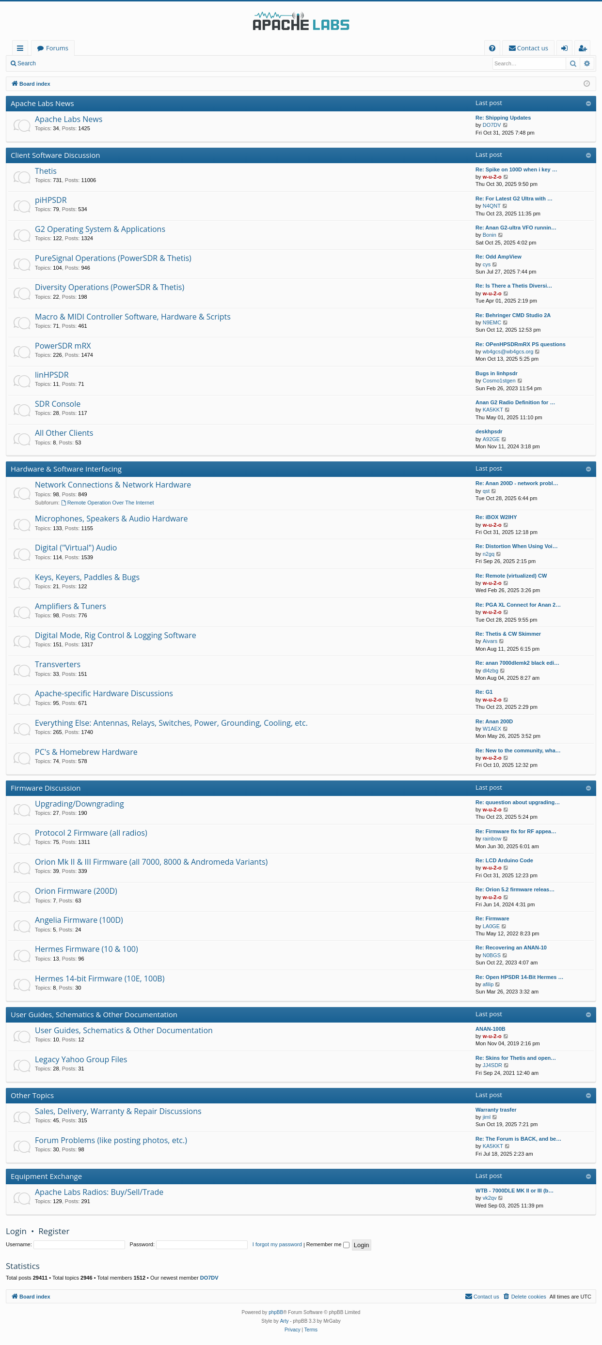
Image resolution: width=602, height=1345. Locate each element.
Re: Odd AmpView (498, 257)
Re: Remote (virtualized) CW (511, 576)
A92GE (491, 439)
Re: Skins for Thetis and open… (515, 1058)
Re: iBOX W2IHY (496, 517)
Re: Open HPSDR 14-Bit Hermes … (519, 977)
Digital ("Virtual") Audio (76, 547)
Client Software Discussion (55, 155)
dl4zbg (490, 670)
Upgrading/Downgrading (79, 803)
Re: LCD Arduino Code (504, 860)
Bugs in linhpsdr (496, 373)
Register (89, 63)
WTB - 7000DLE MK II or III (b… (514, 1190)
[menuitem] (492, 48)
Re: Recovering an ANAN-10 (511, 947)
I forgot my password (277, 1244)
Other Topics (32, 1095)
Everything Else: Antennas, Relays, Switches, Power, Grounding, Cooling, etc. (171, 723)
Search (26, 63)
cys (487, 264)
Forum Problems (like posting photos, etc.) (111, 1140)
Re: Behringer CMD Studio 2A (513, 315)
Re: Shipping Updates (503, 118)
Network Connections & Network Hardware (113, 484)
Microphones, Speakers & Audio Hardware (111, 518)
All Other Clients (64, 433)
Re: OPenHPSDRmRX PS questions (520, 344)
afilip (488, 984)
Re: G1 (483, 692)
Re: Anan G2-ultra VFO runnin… (515, 227)
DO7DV (492, 125)
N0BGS (492, 955)
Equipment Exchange (46, 1176)
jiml (487, 1117)
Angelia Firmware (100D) (79, 920)
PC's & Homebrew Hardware (86, 752)
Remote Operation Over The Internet (107, 502)
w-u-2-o (492, 177)
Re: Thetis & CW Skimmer (508, 634)
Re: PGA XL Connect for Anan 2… (518, 605)
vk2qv (490, 1198)
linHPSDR (52, 374)
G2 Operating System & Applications (100, 229)
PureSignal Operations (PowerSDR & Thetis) (113, 258)
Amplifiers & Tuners (70, 606)
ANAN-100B (490, 1029)
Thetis (46, 171)
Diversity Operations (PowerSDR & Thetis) (109, 287)
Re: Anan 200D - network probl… (516, 483)
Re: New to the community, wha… (518, 750)
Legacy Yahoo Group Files (81, 1059)
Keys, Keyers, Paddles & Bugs (87, 577)
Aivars (490, 641)
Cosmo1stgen (499, 380)
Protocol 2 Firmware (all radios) (91, 832)
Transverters (57, 664)
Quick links (22, 50)
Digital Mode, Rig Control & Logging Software (115, 635)
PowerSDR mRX (63, 345)
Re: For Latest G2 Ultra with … (514, 198)
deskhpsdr (489, 431)
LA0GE (491, 926)
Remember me (327, 1244)
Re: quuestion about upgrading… (517, 802)
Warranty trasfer (496, 1110)
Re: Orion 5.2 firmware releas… (514, 889)
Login (57, 63)
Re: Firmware (492, 918)
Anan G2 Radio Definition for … (515, 402)
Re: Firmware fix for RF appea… (515, 831)
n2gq (488, 554)
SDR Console (57, 403)
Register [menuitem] (584, 50)
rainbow (492, 838)
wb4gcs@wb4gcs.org (508, 351)
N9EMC (492, 322)
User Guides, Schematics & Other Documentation (94, 1014)
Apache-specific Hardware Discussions (104, 693)
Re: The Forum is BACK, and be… (518, 1139)
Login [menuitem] (566, 50)
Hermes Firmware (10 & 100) (86, 949)
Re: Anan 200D (494, 721)
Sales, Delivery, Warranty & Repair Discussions (118, 1111)
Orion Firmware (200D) (76, 891)
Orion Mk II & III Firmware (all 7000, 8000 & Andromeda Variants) (151, 861)
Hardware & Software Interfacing (66, 469)
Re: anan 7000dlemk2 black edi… (517, 663)
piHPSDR (51, 200)
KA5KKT (493, 410)
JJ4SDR (492, 1065)
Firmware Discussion (45, 788)
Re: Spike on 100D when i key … (516, 169)
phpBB (276, 1312)
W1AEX (492, 729)
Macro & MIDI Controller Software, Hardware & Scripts (133, 316)
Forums (57, 48)
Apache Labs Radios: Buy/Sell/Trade (99, 1192)
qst (486, 491)
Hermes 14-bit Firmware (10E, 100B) (99, 978)
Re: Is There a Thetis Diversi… (513, 286)
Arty (284, 1321)
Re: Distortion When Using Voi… (516, 546)
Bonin (489, 235)
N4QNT (492, 206)
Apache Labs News (42, 103)
